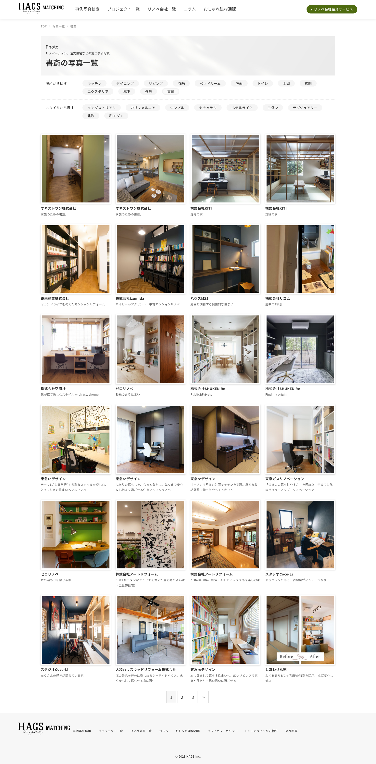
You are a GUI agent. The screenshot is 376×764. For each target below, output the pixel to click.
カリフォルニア (143, 107)
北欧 (90, 115)
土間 (286, 83)
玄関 (308, 83)
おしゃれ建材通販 (220, 9)
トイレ (262, 83)
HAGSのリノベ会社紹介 (261, 731)
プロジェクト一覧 (123, 9)
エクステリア (97, 91)
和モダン (116, 115)
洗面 (239, 83)
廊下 (126, 91)
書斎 (170, 91)
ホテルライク (242, 107)
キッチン (94, 83)
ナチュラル (208, 107)
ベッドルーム (210, 83)
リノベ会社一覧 (162, 9)
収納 (181, 83)
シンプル (177, 107)
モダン (273, 107)
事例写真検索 (87, 9)
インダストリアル (101, 107)
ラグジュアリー (305, 107)
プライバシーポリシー (222, 731)
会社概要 (291, 731)
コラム (190, 9)
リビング (156, 83)
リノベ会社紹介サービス (333, 9)
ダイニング (125, 83)
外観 (148, 91)
